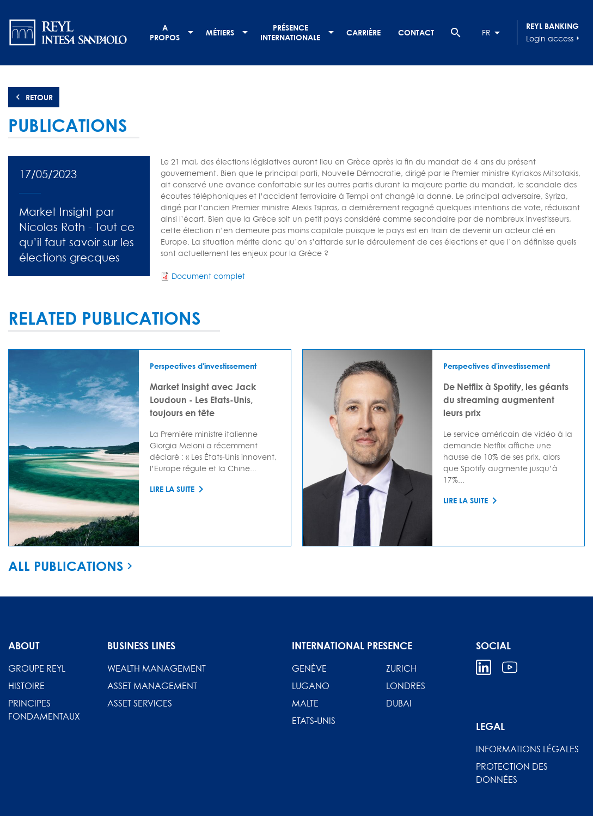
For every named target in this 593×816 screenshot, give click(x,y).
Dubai (399, 703)
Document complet (208, 276)
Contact (416, 32)
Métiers (220, 32)
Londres (405, 685)
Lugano (310, 685)
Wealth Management (156, 668)
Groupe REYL (36, 668)
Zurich (401, 668)
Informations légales (527, 749)
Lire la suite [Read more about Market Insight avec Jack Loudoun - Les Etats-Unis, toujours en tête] (172, 489)
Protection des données (512, 773)
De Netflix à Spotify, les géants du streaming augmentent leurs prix (505, 399)
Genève (309, 668)
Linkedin (483, 667)
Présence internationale (290, 32)
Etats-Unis (313, 720)
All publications (65, 566)
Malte (305, 703)
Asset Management (152, 685)
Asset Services (139, 703)
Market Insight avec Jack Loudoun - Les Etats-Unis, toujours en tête (203, 399)
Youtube (509, 667)
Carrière (363, 32)
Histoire (26, 685)
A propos (165, 32)
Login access (554, 38)
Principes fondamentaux (44, 710)
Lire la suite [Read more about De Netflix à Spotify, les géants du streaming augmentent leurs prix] (465, 500)
